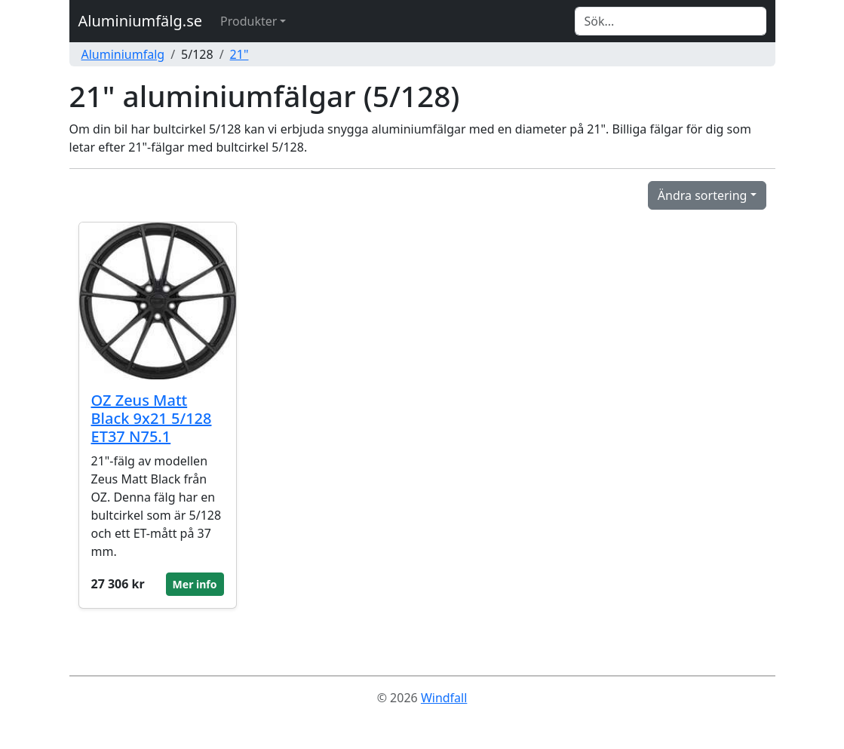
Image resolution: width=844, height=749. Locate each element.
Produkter (248, 21)
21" (239, 54)
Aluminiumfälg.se (140, 21)
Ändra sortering (702, 195)
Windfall (444, 697)
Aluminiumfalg (123, 54)
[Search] (670, 21)
